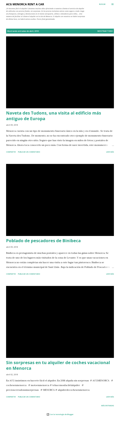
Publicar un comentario (29, 152)
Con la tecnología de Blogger (60, 414)
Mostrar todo (105, 31)
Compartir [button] (11, 152)
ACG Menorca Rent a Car (25, 4)
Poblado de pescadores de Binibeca (43, 240)
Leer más (110, 152)
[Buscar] (102, 4)
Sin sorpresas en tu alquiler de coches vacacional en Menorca (58, 365)
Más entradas (107, 405)
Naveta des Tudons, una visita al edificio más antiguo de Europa (53, 115)
